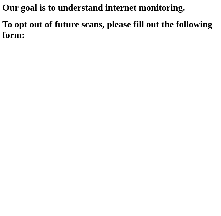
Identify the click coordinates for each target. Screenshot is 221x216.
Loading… (94, 130)
